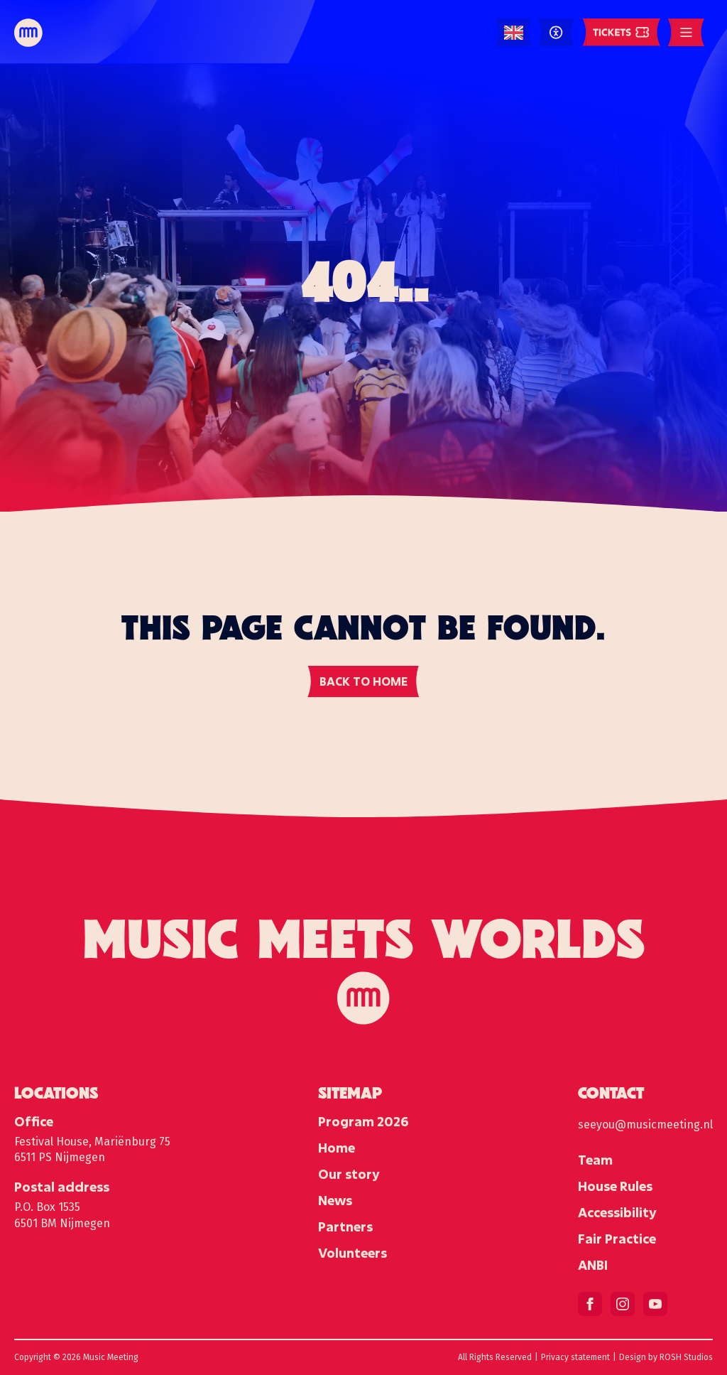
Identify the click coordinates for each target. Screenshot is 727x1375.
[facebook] (590, 1304)
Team (595, 1159)
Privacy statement (575, 1357)
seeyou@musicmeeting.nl (645, 1124)
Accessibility (617, 1212)
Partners (345, 1226)
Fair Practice (617, 1238)
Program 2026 (363, 1121)
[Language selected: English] (513, 33)
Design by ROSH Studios (666, 1357)
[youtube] (655, 1304)
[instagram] (623, 1304)
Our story (349, 1173)
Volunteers (352, 1252)
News (335, 1200)
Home (336, 1147)
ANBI (593, 1264)
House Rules (615, 1186)
